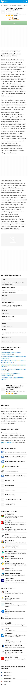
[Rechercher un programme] (23, 1)
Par (12, 14)
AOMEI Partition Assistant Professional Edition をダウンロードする (13, 361)
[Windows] (5, 5)
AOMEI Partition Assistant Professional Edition (15, 9)
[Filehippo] (5, 1)
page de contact (6, 442)
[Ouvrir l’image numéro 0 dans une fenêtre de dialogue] (12, 240)
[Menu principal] (26, 1)
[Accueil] (1, 5)
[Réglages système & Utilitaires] (15, 5)
